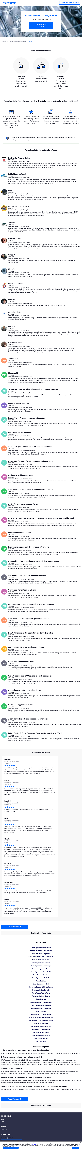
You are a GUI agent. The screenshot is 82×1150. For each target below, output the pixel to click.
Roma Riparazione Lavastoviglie (41, 966)
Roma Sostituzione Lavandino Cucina (41, 1017)
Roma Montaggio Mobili (40, 1032)
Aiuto (2, 1119)
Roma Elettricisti (41, 1011)
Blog (2, 1121)
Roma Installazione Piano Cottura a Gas (41, 957)
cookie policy (33, 1144)
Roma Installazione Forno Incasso (41, 951)
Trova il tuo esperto (15, 927)
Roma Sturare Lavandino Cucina (41, 1014)
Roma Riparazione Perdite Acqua (41, 1005)
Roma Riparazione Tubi (41, 1038)
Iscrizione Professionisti (70, 3)
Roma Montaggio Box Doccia (41, 969)
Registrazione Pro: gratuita (41, 933)
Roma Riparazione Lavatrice (41, 963)
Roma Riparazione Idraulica (41, 1029)
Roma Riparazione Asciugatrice (41, 947)
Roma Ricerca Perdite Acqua (41, 993)
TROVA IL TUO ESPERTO (41, 25)
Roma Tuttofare (41, 981)
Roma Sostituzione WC (41, 1023)
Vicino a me (4, 1130)
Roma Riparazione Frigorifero (41, 954)
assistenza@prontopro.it (7, 1138)
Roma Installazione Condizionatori (41, 1002)
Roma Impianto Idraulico (41, 975)
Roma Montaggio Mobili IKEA (41, 1035)
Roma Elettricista (41, 1041)
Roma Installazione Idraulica (41, 996)
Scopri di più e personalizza (11, 1147)
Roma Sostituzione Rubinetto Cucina (41, 987)
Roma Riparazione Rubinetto (41, 978)
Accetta (75, 1147)
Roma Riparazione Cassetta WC (41, 972)
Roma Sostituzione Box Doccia (41, 1008)
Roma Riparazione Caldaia (41, 984)
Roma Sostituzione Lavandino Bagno (41, 1020)
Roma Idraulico (41, 999)
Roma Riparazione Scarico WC (41, 1026)
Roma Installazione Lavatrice (41, 990)
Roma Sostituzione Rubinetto (41, 960)
